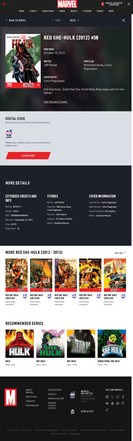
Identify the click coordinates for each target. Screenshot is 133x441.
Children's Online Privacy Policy (93, 430)
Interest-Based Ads (58, 434)
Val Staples (61, 214)
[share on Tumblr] (123, 397)
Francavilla (9, 304)
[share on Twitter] (112, 397)
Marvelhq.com (56, 398)
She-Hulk (40, 361)
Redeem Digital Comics (52, 405)
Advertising (54, 390)
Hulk (7, 361)
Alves (13, 302)
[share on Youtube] (107, 403)
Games (62, 11)
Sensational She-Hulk (108, 361)
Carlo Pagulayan (54, 80)
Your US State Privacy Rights (46, 430)
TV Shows (87, 11)
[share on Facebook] (107, 397)
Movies (74, 11)
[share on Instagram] (117, 397)
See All (120, 252)
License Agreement (117, 430)
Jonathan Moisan (61, 223)
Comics (33, 11)
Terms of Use (12, 430)
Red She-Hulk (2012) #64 (85, 297)
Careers (30, 401)
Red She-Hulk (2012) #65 (61, 297)
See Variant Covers (55, 101)
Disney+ (52, 394)
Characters (48, 11)
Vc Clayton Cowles (64, 218)
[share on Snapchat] (112, 403)
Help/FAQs (31, 396)
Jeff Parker (50, 65)
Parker (7, 302)
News (21, 11)
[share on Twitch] (123, 403)
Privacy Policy (25, 430)
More (111, 11)
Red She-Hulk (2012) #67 (11, 297)
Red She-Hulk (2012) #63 (110, 297)
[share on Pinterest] (117, 403)
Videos (100, 11)
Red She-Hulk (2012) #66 (36, 297)
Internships (32, 405)
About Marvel (30, 391)
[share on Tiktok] (107, 410)
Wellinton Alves (93, 65)
